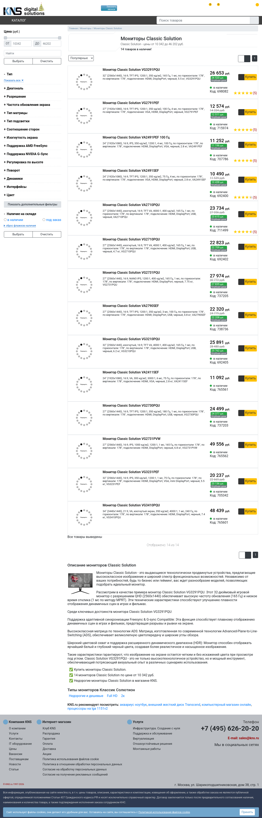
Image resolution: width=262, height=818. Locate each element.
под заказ (53, 220)
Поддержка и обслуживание (152, 733)
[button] (241, 58)
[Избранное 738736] (254, 327)
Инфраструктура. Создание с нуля (156, 728)
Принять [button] (247, 812)
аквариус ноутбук (133, 705)
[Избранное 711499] (254, 225)
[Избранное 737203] (254, 423)
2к (123, 696)
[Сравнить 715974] (247, 123)
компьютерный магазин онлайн (226, 705)
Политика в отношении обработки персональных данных (82, 764)
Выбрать (18, 61)
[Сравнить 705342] (247, 493)
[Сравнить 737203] (247, 423)
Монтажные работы (147, 749)
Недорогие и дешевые (86, 696)
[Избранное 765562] (254, 454)
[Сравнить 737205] (247, 294)
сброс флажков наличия (21, 225)
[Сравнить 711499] (247, 225)
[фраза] (32, 53)
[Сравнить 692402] (247, 257)
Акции (47, 754)
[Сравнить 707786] (247, 154)
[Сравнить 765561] (247, 387)
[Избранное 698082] (254, 86)
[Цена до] (51, 43)
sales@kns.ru (249, 738)
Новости (15, 764)
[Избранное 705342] (254, 493)
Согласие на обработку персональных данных (75, 769)
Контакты (16, 738)
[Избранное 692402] (254, 257)
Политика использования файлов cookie (71, 759)
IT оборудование (20, 744)
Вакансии (15, 754)
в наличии (15, 220)
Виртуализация (143, 738)
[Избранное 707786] (254, 154)
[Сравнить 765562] (247, 454)
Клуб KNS (49, 728)
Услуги (13, 733)
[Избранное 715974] (254, 123)
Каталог (15, 20)
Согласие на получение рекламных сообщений (75, 774)
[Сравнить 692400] (247, 191)
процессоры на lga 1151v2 (88, 708)
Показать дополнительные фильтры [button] (32, 204)
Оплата (48, 744)
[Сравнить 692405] (247, 360)
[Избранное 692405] (254, 360)
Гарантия (49, 738)
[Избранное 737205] (254, 294)
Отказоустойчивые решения (152, 744)
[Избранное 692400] (254, 191)
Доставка (49, 749)
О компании (17, 728)
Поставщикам (18, 759)
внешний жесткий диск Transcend (174, 705)
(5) (245, 93)
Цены (13, 749)
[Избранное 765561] (254, 387)
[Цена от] (21, 43)
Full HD (112, 696)
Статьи (14, 769)
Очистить (46, 61)
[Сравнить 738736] (247, 327)
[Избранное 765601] (254, 520)
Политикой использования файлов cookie (164, 812)
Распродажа (51, 733)
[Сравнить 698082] (247, 86)
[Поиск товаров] (203, 20)
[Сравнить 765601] (247, 520)
